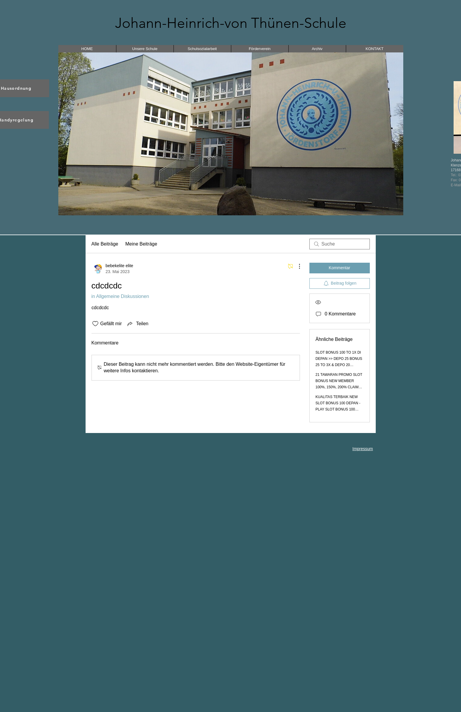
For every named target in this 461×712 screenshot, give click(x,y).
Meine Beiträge (141, 243)
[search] (339, 244)
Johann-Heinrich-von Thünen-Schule (230, 23)
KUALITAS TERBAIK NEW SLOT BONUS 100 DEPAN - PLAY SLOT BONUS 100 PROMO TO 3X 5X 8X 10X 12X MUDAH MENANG (338, 409)
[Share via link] (137, 323)
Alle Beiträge (104, 243)
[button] (230, 133)
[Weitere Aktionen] (296, 266)
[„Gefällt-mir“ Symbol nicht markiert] (95, 323)
